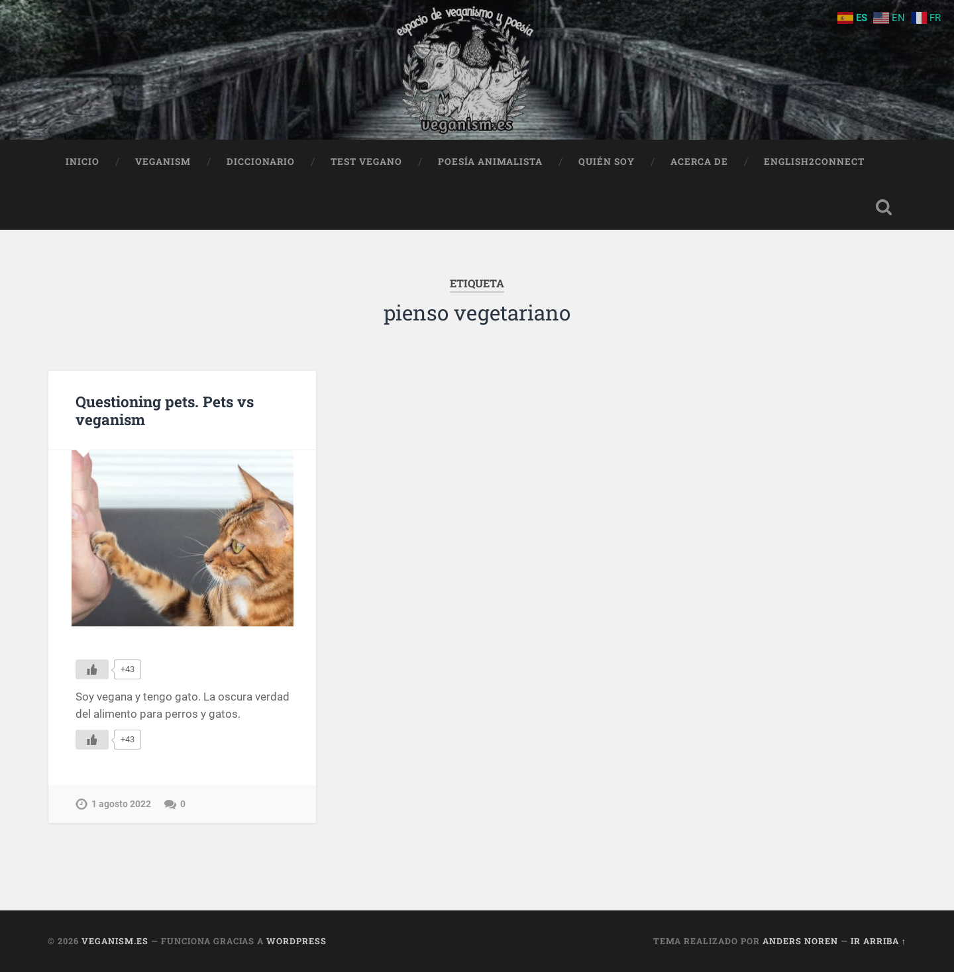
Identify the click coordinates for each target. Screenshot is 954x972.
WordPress (296, 941)
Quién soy (606, 162)
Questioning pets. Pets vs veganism (165, 410)
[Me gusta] (92, 669)
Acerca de (699, 162)
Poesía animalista (490, 162)
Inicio (82, 162)
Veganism (163, 162)
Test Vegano (366, 162)
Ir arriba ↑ (878, 941)
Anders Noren (800, 941)
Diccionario (261, 162)
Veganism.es (114, 941)
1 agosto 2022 (121, 804)
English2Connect (814, 162)
